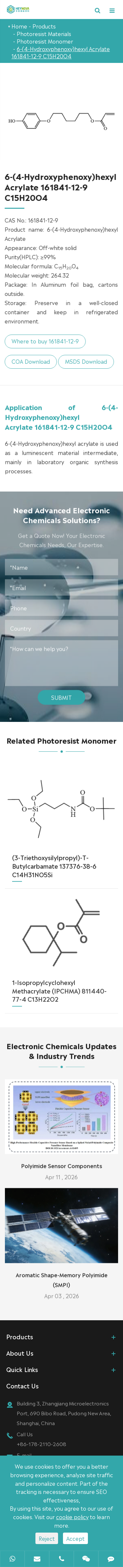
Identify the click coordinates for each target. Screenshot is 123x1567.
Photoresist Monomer (45, 41)
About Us (19, 1352)
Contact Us (22, 1385)
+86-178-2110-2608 (41, 1443)
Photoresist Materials (44, 33)
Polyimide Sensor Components (61, 1159)
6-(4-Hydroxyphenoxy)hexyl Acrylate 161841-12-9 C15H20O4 (60, 52)
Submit (61, 691)
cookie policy (72, 1516)
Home (19, 26)
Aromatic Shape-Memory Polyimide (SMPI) (62, 1273)
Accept (75, 1538)
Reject (47, 1538)
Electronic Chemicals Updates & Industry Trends (61, 1056)
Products (44, 26)
